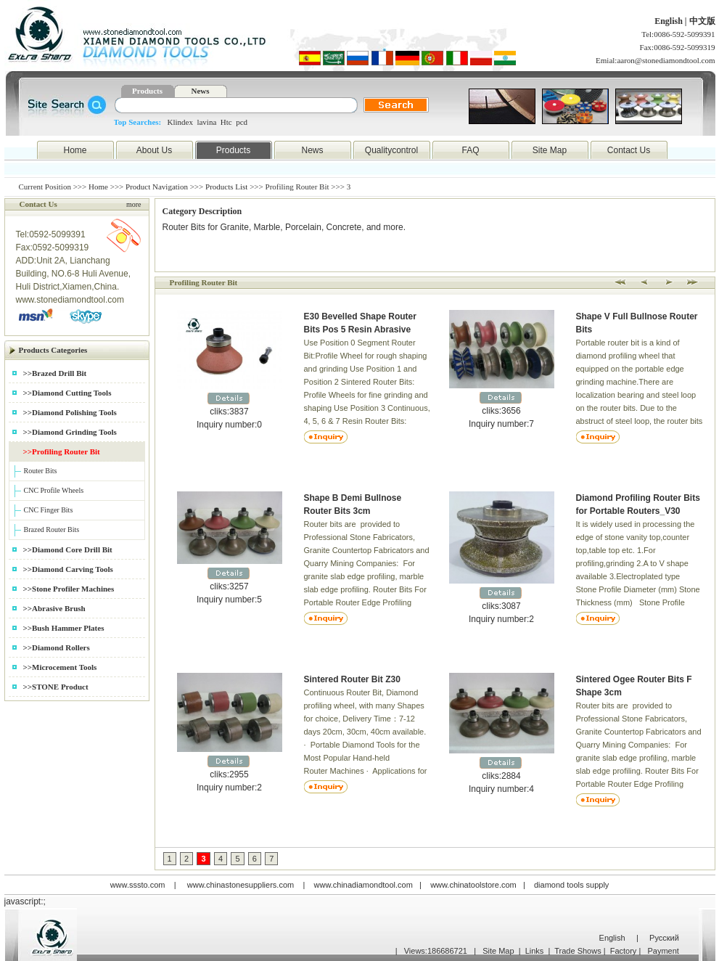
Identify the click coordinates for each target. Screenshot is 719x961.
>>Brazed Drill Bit (55, 373)
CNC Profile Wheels (54, 490)
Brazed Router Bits (52, 529)
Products (147, 90)
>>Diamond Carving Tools (68, 569)
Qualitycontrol (391, 150)
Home (74, 150)
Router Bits (40, 471)
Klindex (179, 122)
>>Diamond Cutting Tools (67, 392)
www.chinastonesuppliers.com (240, 884)
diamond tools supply (571, 884)
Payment (662, 950)
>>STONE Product (56, 686)
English (669, 21)
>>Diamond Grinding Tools (70, 432)
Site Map (550, 150)
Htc (226, 122)
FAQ (470, 150)
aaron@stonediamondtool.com (666, 60)
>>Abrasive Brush (54, 608)
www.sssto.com (137, 884)
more (133, 204)
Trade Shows (577, 950)
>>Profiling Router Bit (61, 451)
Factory (623, 950)
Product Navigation (157, 186)
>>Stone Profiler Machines (69, 588)
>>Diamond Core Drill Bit (67, 549)
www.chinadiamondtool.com (363, 884)
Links (534, 950)
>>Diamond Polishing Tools (70, 412)
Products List (226, 186)
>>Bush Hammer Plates (63, 627)
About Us (154, 150)
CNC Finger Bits (48, 510)
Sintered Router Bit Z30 (352, 679)
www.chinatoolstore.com (473, 884)
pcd (241, 122)
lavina (206, 122)
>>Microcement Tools (60, 667)
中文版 (702, 21)
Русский (664, 937)
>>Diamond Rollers (56, 647)
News (200, 90)
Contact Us (628, 150)
